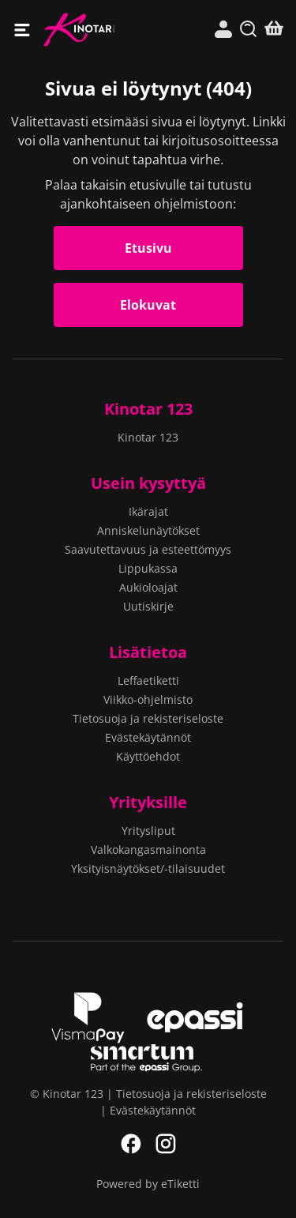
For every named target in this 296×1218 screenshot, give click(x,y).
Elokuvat (148, 305)
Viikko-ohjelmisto (148, 699)
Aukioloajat (148, 587)
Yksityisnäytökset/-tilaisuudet (148, 868)
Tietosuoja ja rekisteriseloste (148, 718)
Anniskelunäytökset (148, 530)
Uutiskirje (148, 606)
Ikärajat (148, 511)
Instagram (165, 1143)
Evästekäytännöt (148, 737)
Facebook (131, 1143)
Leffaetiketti (148, 680)
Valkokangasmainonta (148, 849)
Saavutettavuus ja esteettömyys (148, 549)
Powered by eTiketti (148, 1183)
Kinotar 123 (95, 30)
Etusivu (148, 248)
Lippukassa (148, 568)
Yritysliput (148, 830)
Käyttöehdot (148, 756)
